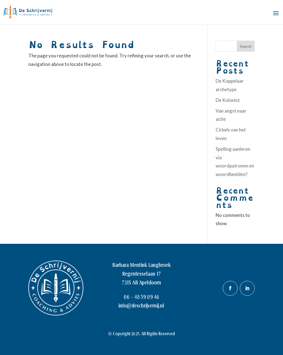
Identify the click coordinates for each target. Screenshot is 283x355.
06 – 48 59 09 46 (141, 296)
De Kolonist (228, 100)
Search (246, 46)
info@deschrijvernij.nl (141, 305)
